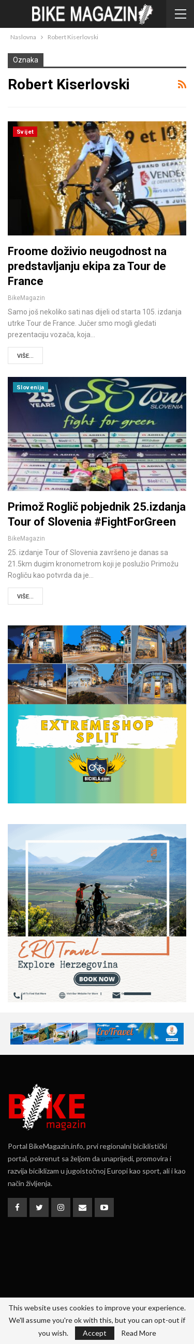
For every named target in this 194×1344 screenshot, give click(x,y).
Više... (25, 356)
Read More (138, 1333)
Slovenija (30, 387)
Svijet (25, 132)
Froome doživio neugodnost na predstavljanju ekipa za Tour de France (87, 266)
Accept (95, 1333)
